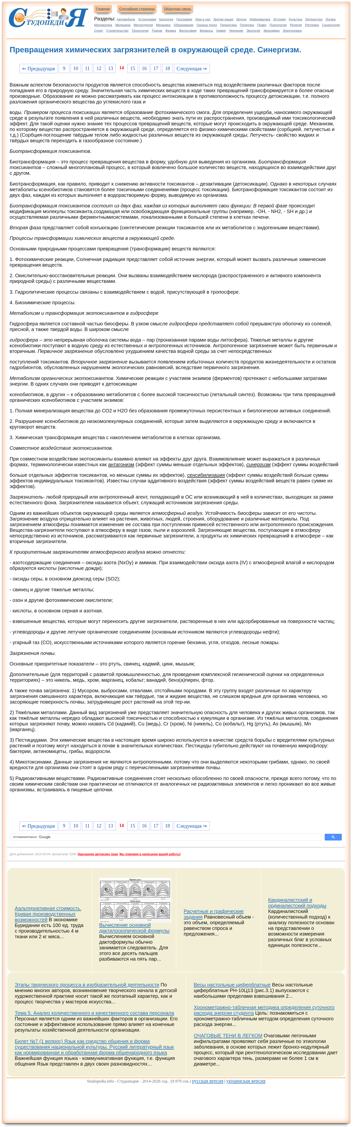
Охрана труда (207, 25)
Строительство (117, 30)
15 (132, 68)
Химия (221, 30)
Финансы (206, 30)
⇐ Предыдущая (38, 68)
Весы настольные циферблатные (232, 984)
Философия (187, 30)
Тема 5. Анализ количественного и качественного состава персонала (94, 1013)
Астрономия (147, 19)
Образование (183, 25)
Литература (314, 19)
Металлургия (143, 25)
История (279, 19)
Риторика (312, 25)
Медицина (123, 25)
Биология (166, 19)
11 (87, 68)
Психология (278, 25)
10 (75, 68)
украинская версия (246, 1081)
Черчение (236, 30)
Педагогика (228, 25)
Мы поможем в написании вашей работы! (150, 854)
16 (144, 68)
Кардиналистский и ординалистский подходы (297, 902)
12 (98, 68)
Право (261, 25)
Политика (247, 25)
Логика (330, 19)
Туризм (157, 30)
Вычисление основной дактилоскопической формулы (134, 927)
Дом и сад (202, 19)
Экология (253, 30)
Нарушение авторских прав (98, 854)
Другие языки (223, 19)
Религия (296, 25)
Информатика (260, 19)
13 (110, 68)
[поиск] (165, 837)
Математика (103, 25)
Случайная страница (137, 9)
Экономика (271, 30)
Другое (241, 19)
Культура (295, 19)
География (184, 19)
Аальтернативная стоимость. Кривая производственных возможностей (48, 914)
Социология (331, 25)
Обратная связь (177, 9)
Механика (163, 25)
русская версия (207, 1081)
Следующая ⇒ (192, 68)
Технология (140, 30)
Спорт (98, 30)
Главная (103, 9)
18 (167, 68)
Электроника (292, 30)
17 (155, 68)
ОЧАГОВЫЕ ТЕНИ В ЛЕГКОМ (228, 1035)
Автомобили (126, 19)
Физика (170, 30)
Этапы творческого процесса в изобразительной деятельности (87, 984)
